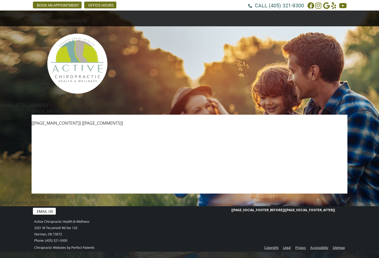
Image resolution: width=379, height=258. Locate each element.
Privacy (300, 247)
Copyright (271, 247)
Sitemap (339, 247)
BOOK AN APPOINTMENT (58, 5)
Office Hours (101, 5)
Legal (287, 247)
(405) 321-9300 (286, 5)
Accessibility (319, 247)
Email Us (45, 211)
